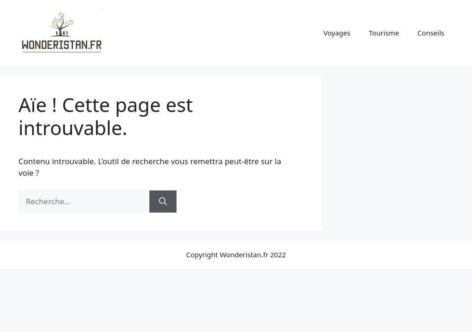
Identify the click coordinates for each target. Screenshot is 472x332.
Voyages (337, 32)
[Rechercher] (163, 201)
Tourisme (384, 32)
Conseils (431, 32)
